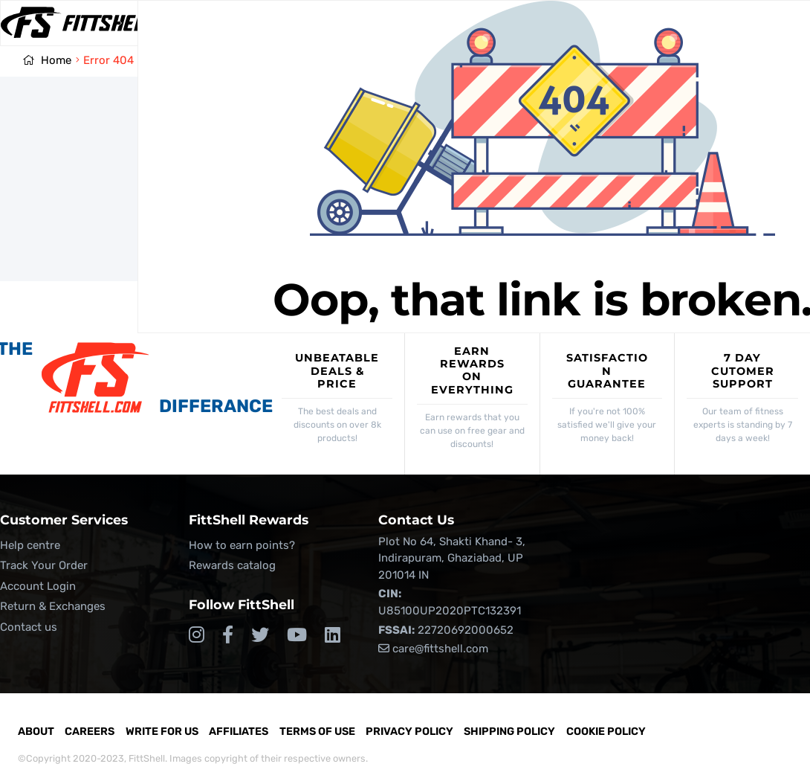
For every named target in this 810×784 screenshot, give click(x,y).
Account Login (38, 586)
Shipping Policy (509, 731)
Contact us (28, 627)
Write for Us (162, 731)
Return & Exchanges (53, 606)
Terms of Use (317, 731)
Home (56, 60)
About (36, 731)
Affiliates (238, 731)
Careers (89, 731)
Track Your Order (44, 565)
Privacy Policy (409, 731)
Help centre (30, 545)
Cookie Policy (606, 731)
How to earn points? (242, 545)
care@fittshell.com (433, 648)
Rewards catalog (232, 565)
